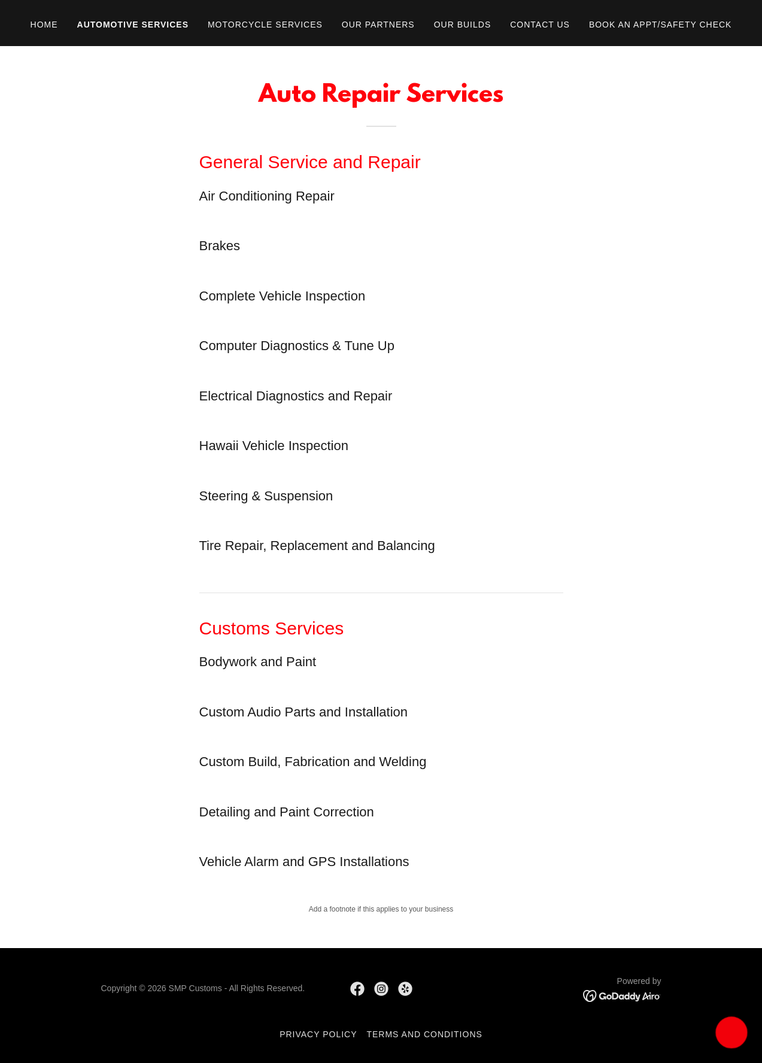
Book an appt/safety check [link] (660, 24)
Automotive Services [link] (133, 24)
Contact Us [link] (540, 24)
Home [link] (44, 24)
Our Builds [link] (462, 24)
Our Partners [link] (378, 24)
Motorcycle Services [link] (265, 24)
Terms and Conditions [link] (424, 1034)
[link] (357, 989)
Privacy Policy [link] (318, 1034)
